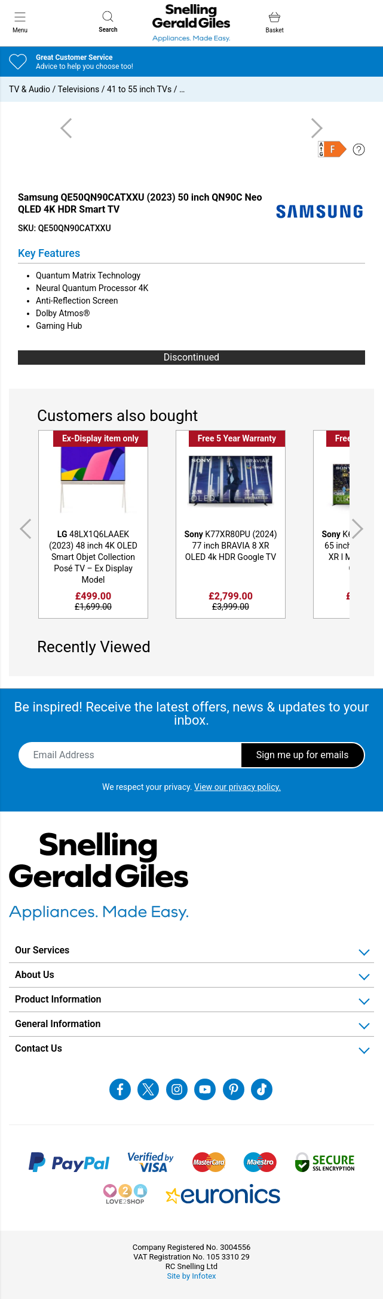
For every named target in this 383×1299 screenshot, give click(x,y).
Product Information (58, 999)
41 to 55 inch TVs (139, 89)
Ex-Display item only (100, 438)
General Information (57, 1023)
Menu (20, 22)
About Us (34, 974)
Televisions (79, 89)
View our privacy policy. (237, 787)
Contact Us (38, 1048)
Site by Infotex (191, 1275)
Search (108, 22)
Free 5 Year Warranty (237, 438)
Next (360, 529)
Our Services (42, 950)
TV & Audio (29, 89)
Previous (23, 529)
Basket (274, 22)
